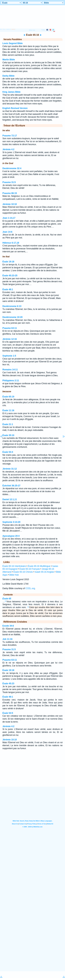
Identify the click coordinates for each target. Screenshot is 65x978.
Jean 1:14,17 (8, 218)
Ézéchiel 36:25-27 (11, 485)
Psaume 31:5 (9, 182)
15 (5, 601)
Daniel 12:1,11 (9, 499)
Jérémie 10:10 (9, 204)
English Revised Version (15, 108)
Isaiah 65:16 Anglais (44, 572)
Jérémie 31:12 (9, 469)
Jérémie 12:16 (9, 339)
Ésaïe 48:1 (7, 289)
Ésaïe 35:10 (8, 435)
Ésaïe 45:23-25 (9, 275)
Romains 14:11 (10, 369)
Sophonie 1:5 (9, 356)
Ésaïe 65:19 (8, 396)
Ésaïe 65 (6, 598)
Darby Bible (8, 76)
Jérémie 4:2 (8, 149)
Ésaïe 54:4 (7, 452)
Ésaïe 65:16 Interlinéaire (14, 566)
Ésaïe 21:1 (7, 424)
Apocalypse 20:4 (11, 536)
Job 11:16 (7, 639)
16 (28, 607)
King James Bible (11, 92)
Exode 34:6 (8, 626)
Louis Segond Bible (12, 43)
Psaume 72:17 (9, 135)
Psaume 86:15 (9, 193)
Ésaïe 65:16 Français (29, 569)
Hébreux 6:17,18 (10, 243)
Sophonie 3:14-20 (11, 522)
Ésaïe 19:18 (8, 261)
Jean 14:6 (7, 232)
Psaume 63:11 (9, 328)
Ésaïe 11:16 (8, 410)
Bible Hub (14, 575)
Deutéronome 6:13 (11, 306)
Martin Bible (8, 59)
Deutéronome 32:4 (11, 168)
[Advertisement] (32, 771)
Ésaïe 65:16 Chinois (23, 572)
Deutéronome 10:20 (12, 317)
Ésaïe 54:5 (7, 713)
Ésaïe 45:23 (8, 683)
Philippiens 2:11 (10, 380)
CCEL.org (30, 588)
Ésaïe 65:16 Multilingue (39, 566)
